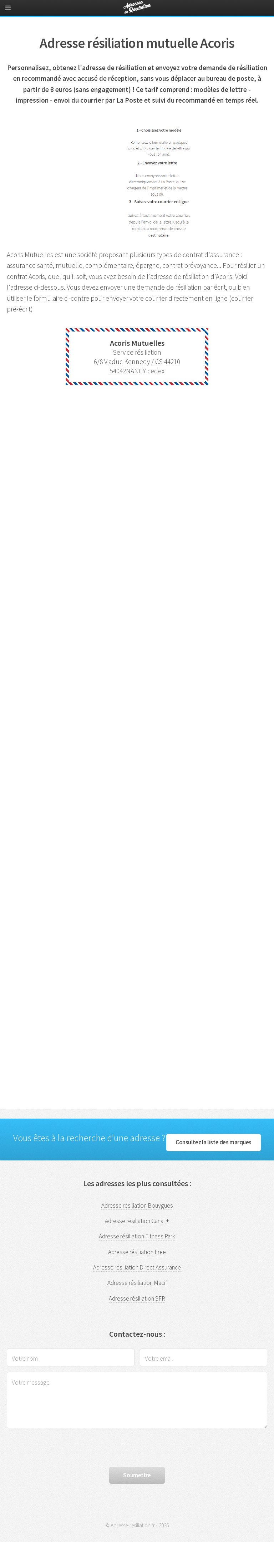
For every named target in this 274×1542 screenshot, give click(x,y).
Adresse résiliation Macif (137, 1283)
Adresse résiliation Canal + (137, 1221)
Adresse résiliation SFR (137, 1298)
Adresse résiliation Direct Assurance (137, 1267)
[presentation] (61, 1448)
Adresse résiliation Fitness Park (137, 1236)
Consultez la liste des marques (214, 1142)
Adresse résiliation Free (137, 1252)
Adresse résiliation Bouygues (137, 1205)
